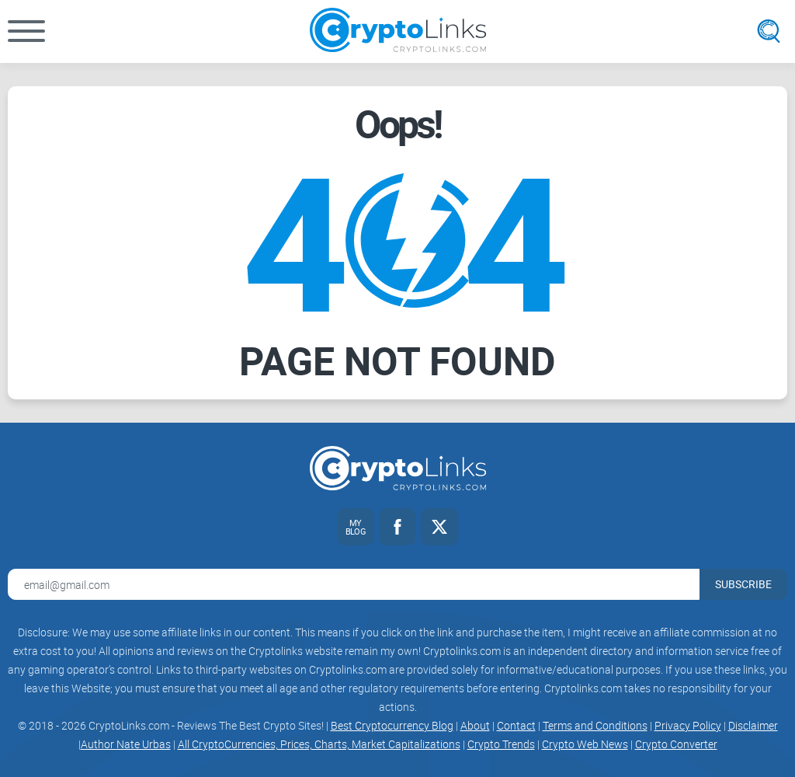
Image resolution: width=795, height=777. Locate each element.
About (475, 725)
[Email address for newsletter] (354, 584)
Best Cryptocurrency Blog (392, 725)
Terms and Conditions (595, 725)
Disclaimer (753, 725)
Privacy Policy (687, 725)
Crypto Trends (501, 744)
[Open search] (768, 31)
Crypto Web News (585, 744)
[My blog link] (355, 526)
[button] (26, 31)
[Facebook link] (397, 526)
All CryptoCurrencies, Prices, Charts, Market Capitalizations (319, 744)
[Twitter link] (439, 526)
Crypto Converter (676, 744)
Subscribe (743, 584)
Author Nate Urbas (126, 744)
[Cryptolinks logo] (398, 31)
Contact (516, 725)
